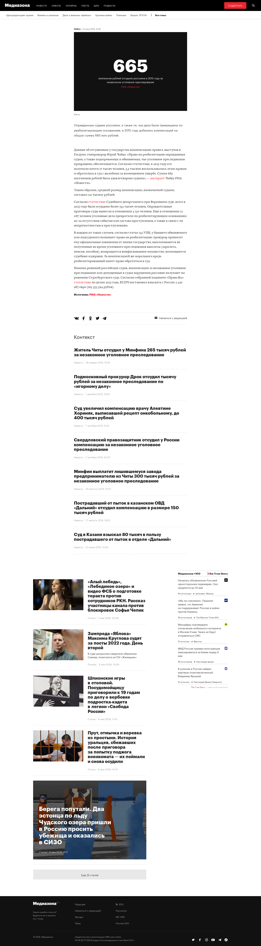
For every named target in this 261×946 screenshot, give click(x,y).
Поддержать (235, 5)
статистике (97, 202)
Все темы (160, 15)
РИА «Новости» (100, 294)
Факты (77, 114)
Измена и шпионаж (48, 15)
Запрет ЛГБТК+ (138, 15)
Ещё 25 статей (89, 875)
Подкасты (110, 5)
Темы (78, 923)
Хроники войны (103, 15)
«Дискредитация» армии (19, 15)
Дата (96, 5)
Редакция (80, 904)
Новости (41, 5)
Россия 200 (122, 923)
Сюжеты (56, 5)
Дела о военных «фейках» (77, 15)
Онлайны (71, 5)
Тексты (85, 5)
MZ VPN (120, 917)
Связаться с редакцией (171, 318)
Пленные (121, 15)
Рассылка (121, 910)
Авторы (79, 917)
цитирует (157, 178)
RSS (120, 904)
